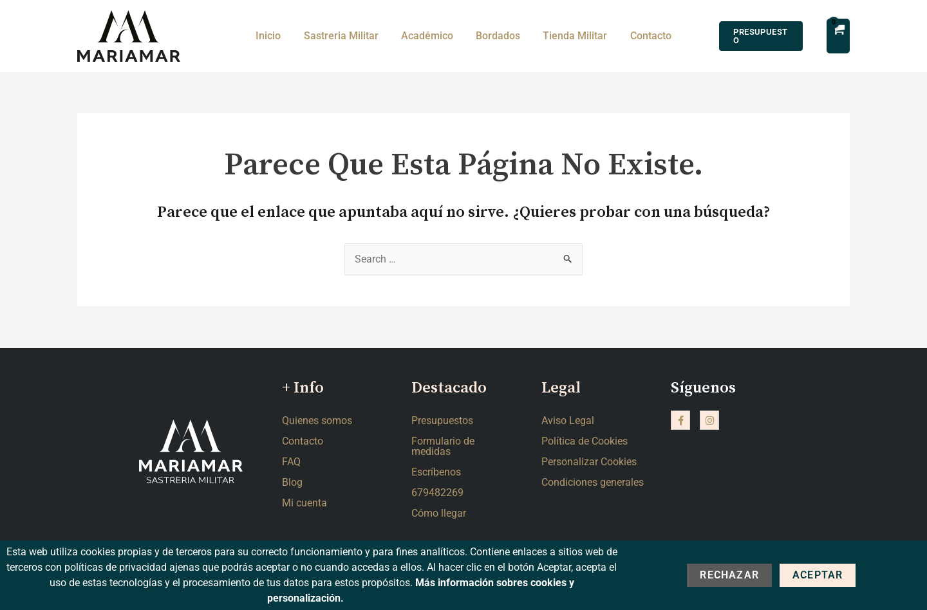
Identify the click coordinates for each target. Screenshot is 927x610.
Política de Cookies (584, 441)
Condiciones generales (592, 482)
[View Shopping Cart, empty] (837, 36)
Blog (292, 482)
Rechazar (729, 575)
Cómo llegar (438, 513)
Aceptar (817, 575)
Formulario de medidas (442, 446)
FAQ (291, 462)
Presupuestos (442, 420)
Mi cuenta (304, 503)
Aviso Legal (567, 420)
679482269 (437, 492)
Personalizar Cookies (589, 462)
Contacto (302, 441)
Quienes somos (317, 420)
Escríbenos (436, 472)
